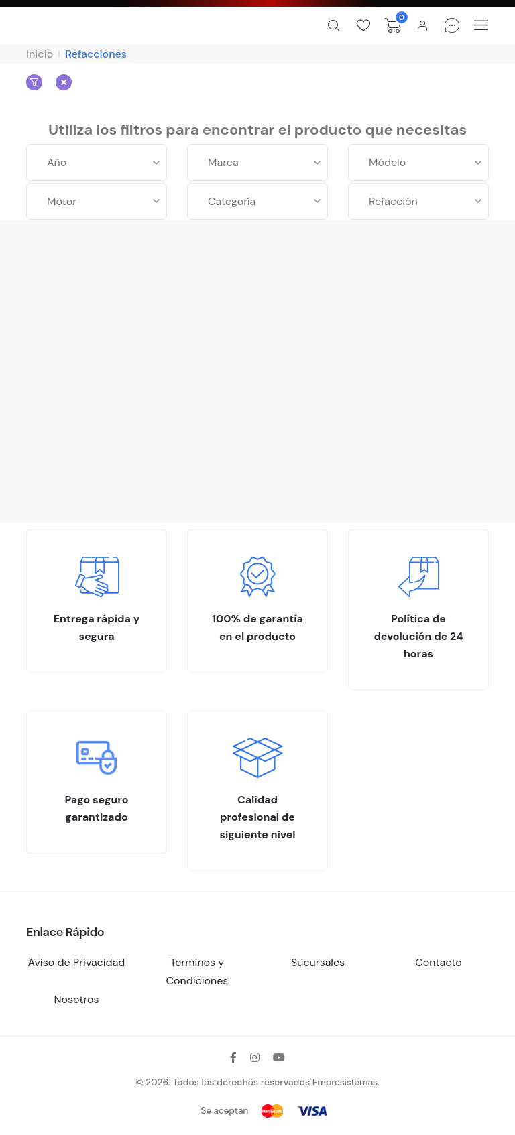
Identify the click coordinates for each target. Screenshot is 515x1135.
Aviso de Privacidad (76, 962)
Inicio (39, 54)
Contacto (438, 962)
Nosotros (76, 999)
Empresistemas (345, 1082)
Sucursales (318, 962)
